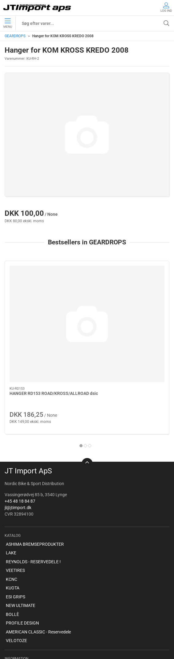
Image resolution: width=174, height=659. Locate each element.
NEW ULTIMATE (20, 547)
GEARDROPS (15, 36)
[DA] (37, 7)
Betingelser (16, 618)
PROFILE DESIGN (22, 565)
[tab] (83, 381)
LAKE (11, 495)
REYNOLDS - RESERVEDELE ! (33, 503)
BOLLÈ (12, 556)
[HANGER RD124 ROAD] (130, 292)
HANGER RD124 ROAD (116, 329)
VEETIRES (15, 512)
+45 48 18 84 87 (20, 443)
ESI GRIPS (15, 538)
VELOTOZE (16, 583)
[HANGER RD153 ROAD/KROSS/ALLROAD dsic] (45, 292)
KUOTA (12, 530)
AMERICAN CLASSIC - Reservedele (38, 574)
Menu (7, 23)
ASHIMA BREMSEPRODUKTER (35, 486)
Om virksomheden (23, 609)
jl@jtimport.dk (18, 449)
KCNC (11, 521)
